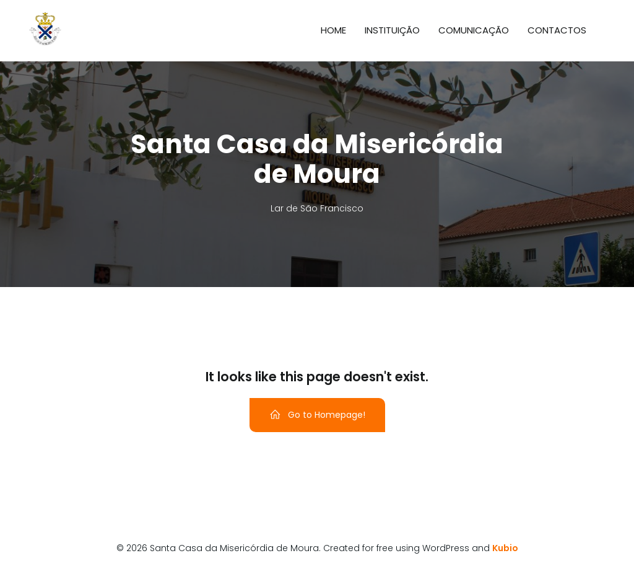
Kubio (505, 548)
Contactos (557, 30)
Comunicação (473, 30)
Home (333, 30)
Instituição (392, 30)
